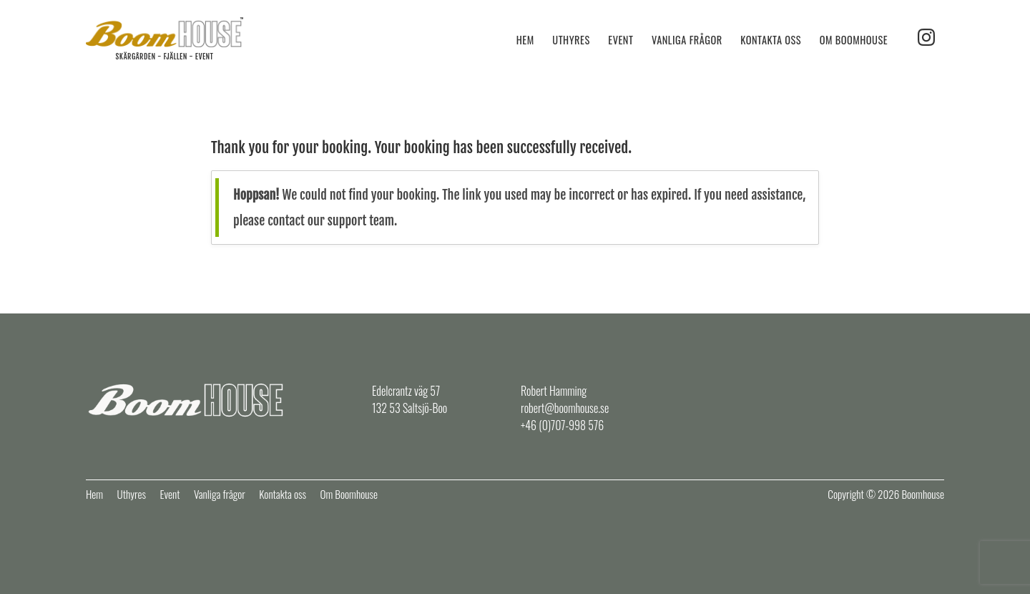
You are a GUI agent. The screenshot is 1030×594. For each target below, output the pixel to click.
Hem (525, 39)
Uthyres (570, 39)
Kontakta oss (770, 39)
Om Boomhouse (854, 39)
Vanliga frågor (687, 39)
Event (620, 39)
